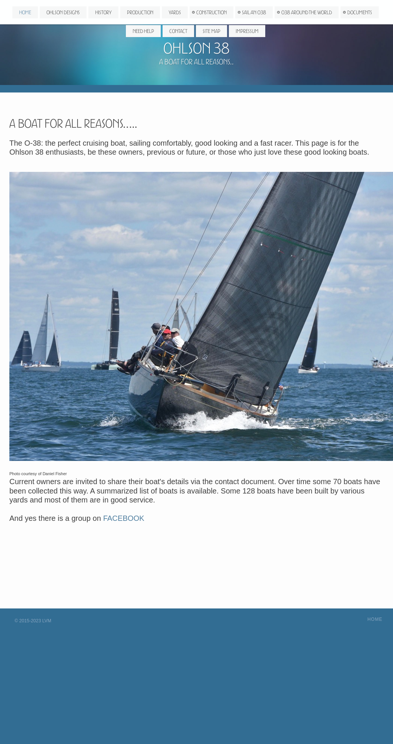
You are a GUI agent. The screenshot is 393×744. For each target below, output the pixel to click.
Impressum (247, 31)
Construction (211, 13)
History (103, 13)
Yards (175, 13)
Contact (178, 31)
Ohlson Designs (63, 13)
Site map (211, 31)
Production (140, 13)
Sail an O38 (254, 13)
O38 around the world (306, 13)
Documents (359, 13)
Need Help (143, 31)
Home (25, 13)
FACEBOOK (123, 518)
